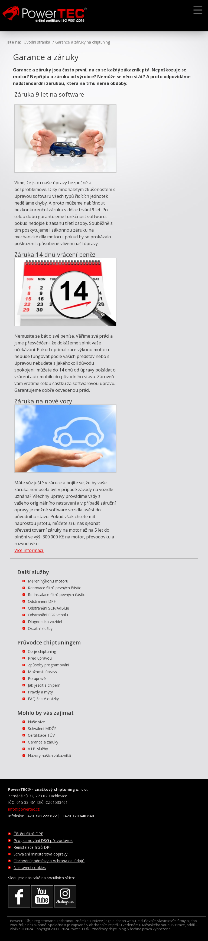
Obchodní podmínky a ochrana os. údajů (49, 860)
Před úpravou (40, 658)
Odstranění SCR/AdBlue (48, 608)
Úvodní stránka (37, 42)
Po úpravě (37, 678)
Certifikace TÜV (41, 735)
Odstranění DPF (42, 601)
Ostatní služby (40, 628)
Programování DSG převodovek (43, 840)
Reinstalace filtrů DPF (32, 847)
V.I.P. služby (38, 748)
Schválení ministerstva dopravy (40, 854)
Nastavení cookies (30, 867)
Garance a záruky (43, 742)
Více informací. (29, 550)
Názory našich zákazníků (49, 755)
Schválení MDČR (42, 728)
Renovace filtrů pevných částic (54, 587)
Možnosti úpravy (42, 671)
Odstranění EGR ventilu (48, 614)
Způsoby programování (48, 664)
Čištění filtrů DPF (28, 833)
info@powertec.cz (24, 809)
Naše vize (36, 721)
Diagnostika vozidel (45, 621)
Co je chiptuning (42, 651)
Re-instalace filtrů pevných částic (56, 594)
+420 (41, 815)
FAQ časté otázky (43, 698)
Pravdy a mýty (40, 692)
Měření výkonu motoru (48, 581)
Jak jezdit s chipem (44, 685)
